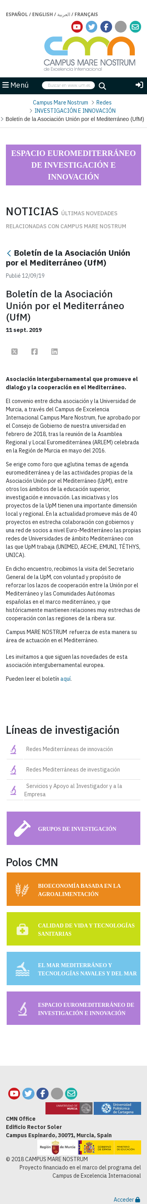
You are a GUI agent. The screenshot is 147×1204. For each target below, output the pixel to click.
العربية (63, 14)
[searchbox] (68, 85)
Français (86, 14)
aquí (65, 678)
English (42, 14)
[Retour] (9, 253)
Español (17, 14)
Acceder (127, 1199)
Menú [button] (15, 85)
